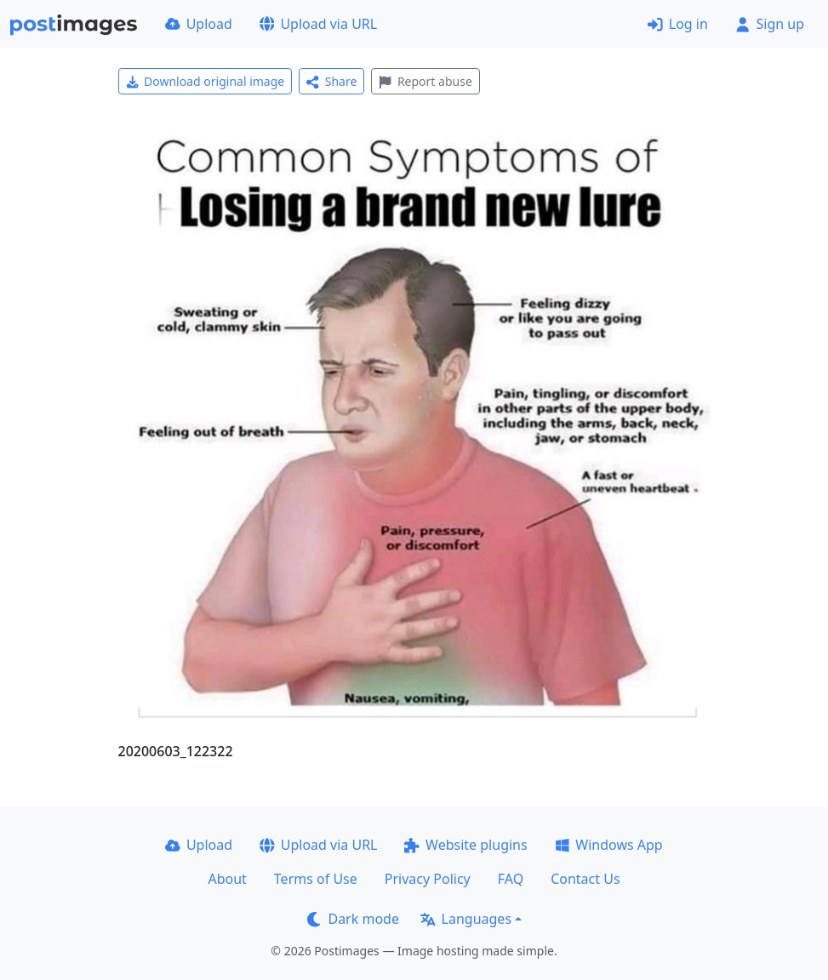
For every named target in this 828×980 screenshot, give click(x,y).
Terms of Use (315, 878)
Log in (678, 23)
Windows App (609, 844)
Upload (198, 23)
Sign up (769, 23)
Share (331, 81)
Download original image (205, 81)
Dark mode (353, 918)
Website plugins (465, 844)
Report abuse (425, 81)
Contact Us (585, 878)
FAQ (510, 878)
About (227, 878)
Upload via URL (318, 23)
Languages (465, 918)
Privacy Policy (428, 878)
